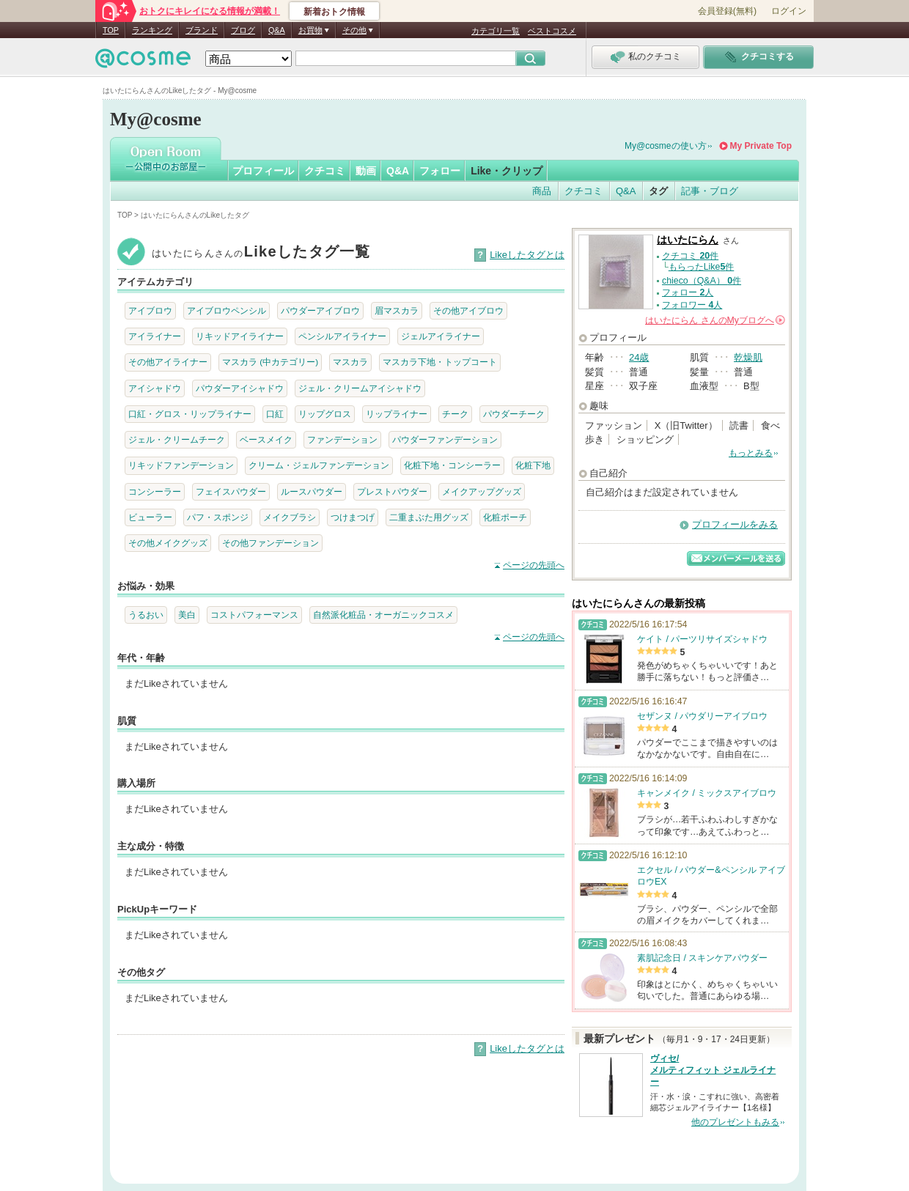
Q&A (276, 30)
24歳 (639, 357)
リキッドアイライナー (240, 336)
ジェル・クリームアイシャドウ (360, 388)
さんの (715, 320)
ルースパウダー (311, 491)
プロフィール (263, 171)
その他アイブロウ (468, 310)
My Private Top (761, 146)
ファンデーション (342, 439)
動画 (366, 171)
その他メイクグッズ (167, 542)
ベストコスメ (552, 30)
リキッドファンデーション (181, 465)
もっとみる (751, 453)
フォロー (439, 171)
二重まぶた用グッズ (428, 517)
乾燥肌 (748, 357)
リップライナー (396, 413)
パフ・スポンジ (218, 517)
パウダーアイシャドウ (240, 388)
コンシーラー (154, 491)
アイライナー (154, 336)
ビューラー (150, 517)
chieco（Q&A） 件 (701, 281)
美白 (187, 614)
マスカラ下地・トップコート (440, 361)
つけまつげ (353, 517)
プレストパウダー (392, 491)
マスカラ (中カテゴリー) (270, 361)
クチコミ (324, 171)
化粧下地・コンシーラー (452, 465)
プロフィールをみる (735, 524)
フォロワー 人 (692, 305)
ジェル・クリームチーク (176, 439)
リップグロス (324, 413)
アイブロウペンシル (226, 310)
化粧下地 (533, 465)
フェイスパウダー (231, 491)
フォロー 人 (687, 292)
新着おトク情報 (334, 12)
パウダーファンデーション (445, 439)
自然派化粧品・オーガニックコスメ (383, 614)
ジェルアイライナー (440, 336)
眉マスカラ (397, 310)
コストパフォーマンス (254, 614)
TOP (111, 30)
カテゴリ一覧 (495, 30)
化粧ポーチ (505, 517)
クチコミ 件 (690, 256)
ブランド (201, 30)
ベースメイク (266, 439)
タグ (658, 190)
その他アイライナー (167, 361)
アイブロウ (150, 310)
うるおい (145, 614)
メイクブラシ (289, 517)
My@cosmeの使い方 (666, 146)
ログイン (788, 11)
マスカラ (350, 361)
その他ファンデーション (270, 542)
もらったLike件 (702, 267)
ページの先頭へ (533, 565)
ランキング (152, 30)
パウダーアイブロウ (320, 310)
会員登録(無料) (727, 11)
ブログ (243, 30)
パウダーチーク (514, 413)
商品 (541, 190)
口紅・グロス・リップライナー (189, 413)
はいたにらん (687, 240)
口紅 (275, 413)
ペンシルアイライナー (342, 336)
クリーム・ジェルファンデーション (319, 465)
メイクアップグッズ (481, 491)
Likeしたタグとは (527, 254)
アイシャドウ (154, 388)
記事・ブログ (709, 190)
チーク (455, 413)
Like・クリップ (506, 171)
